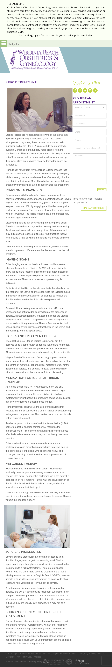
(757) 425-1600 (87, 82)
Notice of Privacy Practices (29, 657)
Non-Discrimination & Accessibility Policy (24, 661)
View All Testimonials (94, 208)
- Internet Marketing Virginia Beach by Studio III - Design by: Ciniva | (65, 653)
